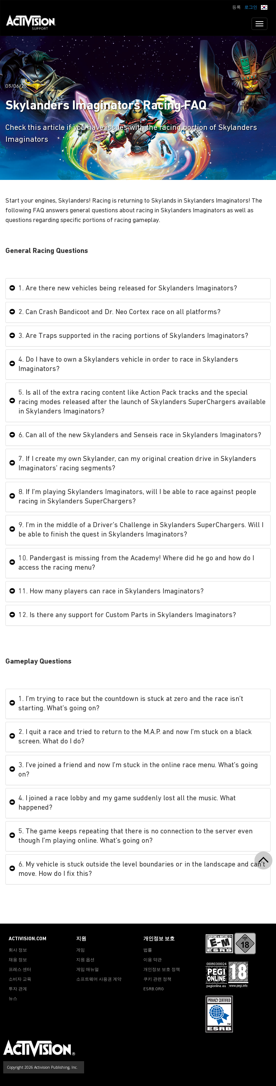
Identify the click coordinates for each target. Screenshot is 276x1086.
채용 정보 (18, 960)
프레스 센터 (20, 970)
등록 (236, 7)
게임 (80, 950)
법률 (147, 950)
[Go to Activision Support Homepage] (34, 24)
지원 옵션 (85, 960)
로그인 (250, 7)
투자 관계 (18, 989)
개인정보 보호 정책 (161, 970)
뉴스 (13, 999)
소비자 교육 (20, 979)
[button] (264, 7)
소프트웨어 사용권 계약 (98, 979)
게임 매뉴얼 (87, 970)
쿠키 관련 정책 (157, 979)
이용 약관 (152, 960)
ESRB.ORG (153, 989)
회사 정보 (18, 950)
